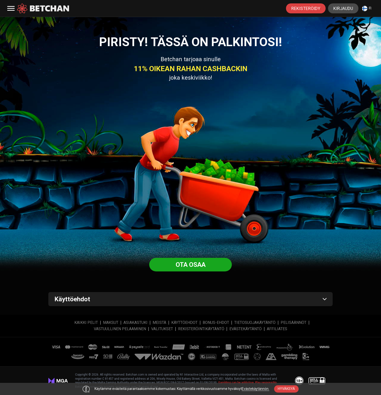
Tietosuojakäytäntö (255, 323)
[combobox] (367, 8)
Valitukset (162, 329)
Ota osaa (191, 264)
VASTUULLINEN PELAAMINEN (120, 329)
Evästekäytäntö (245, 329)
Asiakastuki (135, 323)
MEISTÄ (159, 323)
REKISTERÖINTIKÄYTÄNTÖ (201, 329)
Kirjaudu (343, 8)
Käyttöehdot (184, 323)
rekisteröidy (305, 8)
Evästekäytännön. (255, 389)
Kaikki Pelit (86, 323)
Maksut (110, 323)
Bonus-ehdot (216, 323)
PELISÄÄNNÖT (293, 323)
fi (366, 8)
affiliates (277, 329)
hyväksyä (286, 389)
